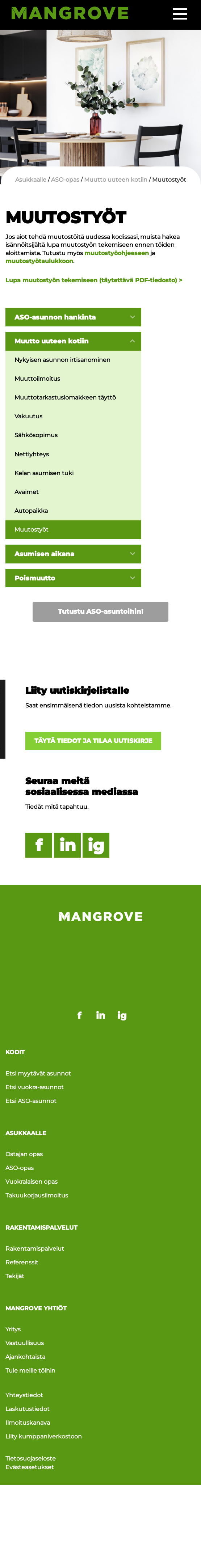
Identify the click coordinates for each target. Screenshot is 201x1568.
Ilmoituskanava (27, 1390)
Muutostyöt (31, 530)
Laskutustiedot (27, 1376)
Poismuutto (34, 579)
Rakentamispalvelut (34, 1214)
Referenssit (21, 1228)
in (67, 847)
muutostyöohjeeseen (116, 253)
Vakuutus (28, 416)
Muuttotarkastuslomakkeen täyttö (65, 397)
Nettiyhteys (31, 454)
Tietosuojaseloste (30, 1426)
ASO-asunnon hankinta (55, 317)
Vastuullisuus (24, 1309)
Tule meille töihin (30, 1337)
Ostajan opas (24, 1119)
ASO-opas (19, 1133)
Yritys (13, 1296)
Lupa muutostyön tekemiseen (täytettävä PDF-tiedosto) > (94, 280)
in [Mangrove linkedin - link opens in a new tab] (100, 980)
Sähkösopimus (36, 435)
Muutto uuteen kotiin (51, 341)
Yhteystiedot (24, 1362)
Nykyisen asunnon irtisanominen (62, 359)
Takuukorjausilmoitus (36, 1161)
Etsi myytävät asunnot (38, 1038)
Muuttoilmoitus (37, 379)
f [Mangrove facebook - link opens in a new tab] (79, 980)
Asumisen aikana (44, 555)
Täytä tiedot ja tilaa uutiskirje (96, 742)
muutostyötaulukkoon (39, 261)
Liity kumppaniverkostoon (43, 1404)
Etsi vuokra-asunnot (34, 1052)
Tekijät (14, 1242)
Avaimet (26, 492)
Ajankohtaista (25, 1323)
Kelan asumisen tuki (44, 473)
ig (96, 847)
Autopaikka (31, 511)
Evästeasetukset (29, 1435)
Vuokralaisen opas (31, 1147)
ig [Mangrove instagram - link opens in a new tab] (122, 980)
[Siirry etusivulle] (69, 14)
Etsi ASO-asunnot (30, 1066)
